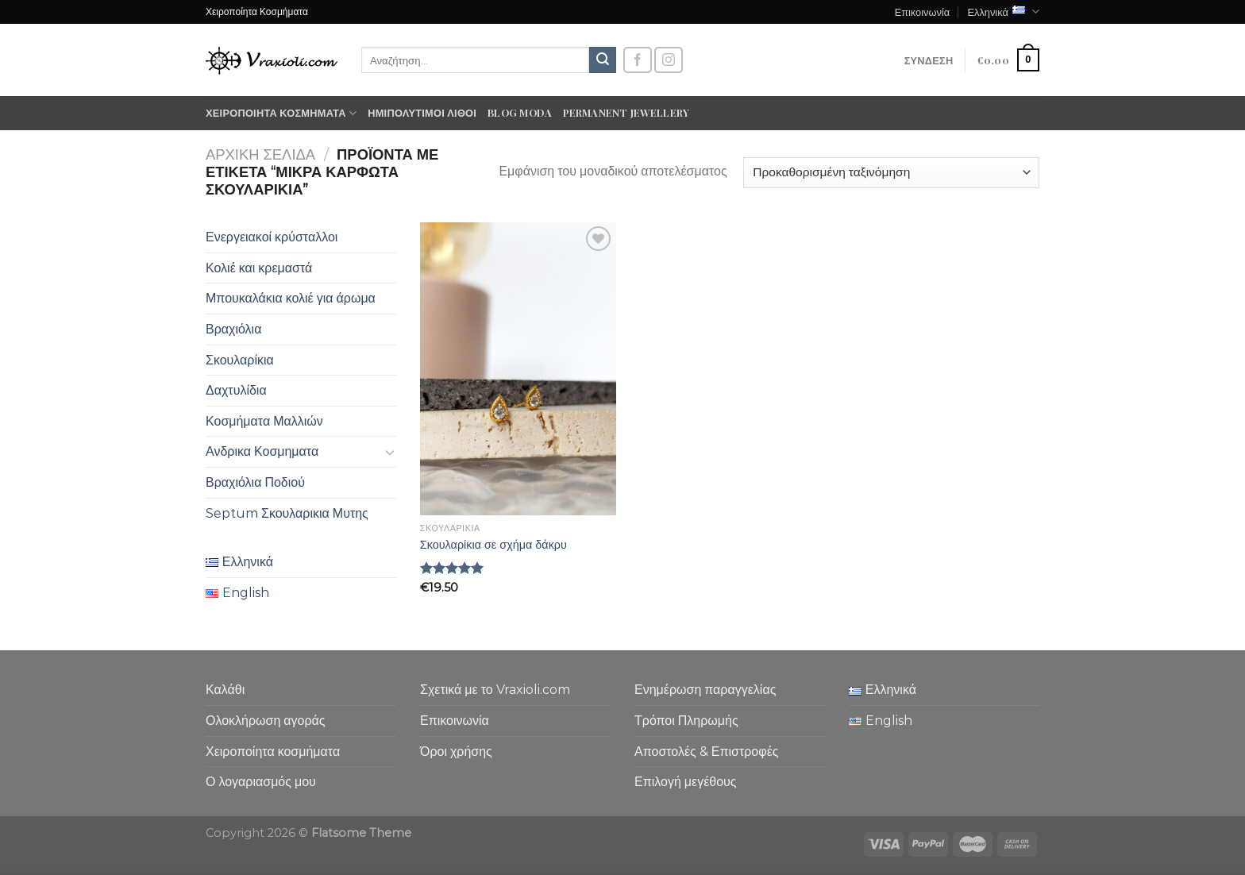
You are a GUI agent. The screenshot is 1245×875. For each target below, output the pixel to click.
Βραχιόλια (233, 329)
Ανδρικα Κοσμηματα (262, 451)
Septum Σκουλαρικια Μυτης (287, 513)
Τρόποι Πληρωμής (686, 720)
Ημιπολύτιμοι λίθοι (422, 112)
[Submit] (602, 60)
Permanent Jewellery (626, 112)
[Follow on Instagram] (668, 60)
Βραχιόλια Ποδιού (255, 482)
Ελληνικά (1003, 11)
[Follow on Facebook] (637, 60)
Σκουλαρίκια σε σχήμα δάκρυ (493, 545)
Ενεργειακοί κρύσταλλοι (271, 237)
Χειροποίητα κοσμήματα (281, 113)
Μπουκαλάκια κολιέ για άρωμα (291, 298)
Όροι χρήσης (456, 751)
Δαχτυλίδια (236, 390)
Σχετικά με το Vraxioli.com (495, 689)
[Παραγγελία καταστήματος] (891, 172)
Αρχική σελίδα (260, 154)
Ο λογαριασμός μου (261, 781)
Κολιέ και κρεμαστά (259, 268)
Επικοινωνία (922, 11)
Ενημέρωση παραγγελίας (705, 689)
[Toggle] (390, 451)
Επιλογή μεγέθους (685, 781)
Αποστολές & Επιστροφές (706, 751)
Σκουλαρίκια (240, 360)
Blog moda (520, 112)
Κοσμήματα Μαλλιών (264, 421)
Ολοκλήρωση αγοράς (266, 720)
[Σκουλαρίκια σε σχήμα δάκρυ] (518, 368)
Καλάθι (225, 689)
